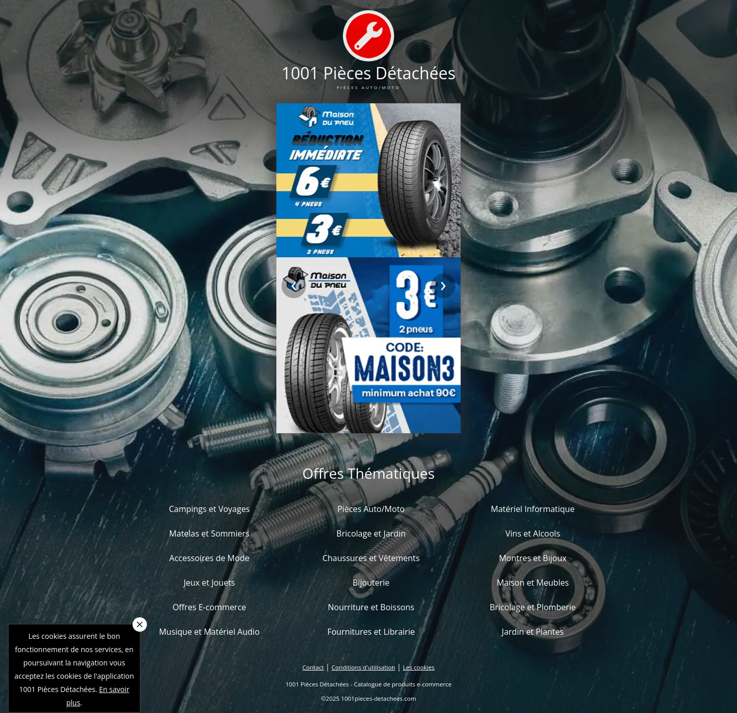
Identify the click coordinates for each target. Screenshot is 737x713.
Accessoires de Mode (209, 558)
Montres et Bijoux (533, 558)
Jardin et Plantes (532, 631)
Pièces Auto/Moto (371, 509)
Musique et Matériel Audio (209, 631)
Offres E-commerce (209, 607)
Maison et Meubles (532, 582)
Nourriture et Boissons (371, 607)
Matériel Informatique (533, 509)
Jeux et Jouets (209, 582)
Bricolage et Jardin (370, 533)
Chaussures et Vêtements (371, 558)
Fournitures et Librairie (371, 631)
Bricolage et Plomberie (533, 607)
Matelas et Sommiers (209, 533)
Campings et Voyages (209, 509)
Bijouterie (371, 582)
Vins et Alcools (533, 533)
